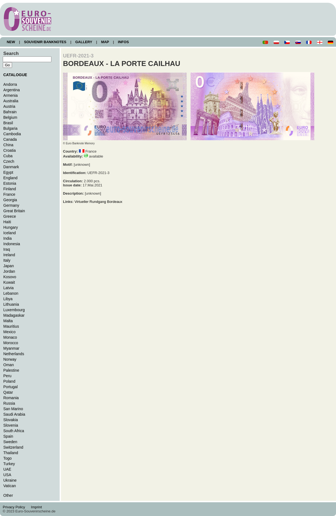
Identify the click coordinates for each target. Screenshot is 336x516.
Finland (9, 189)
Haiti (7, 222)
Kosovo (9, 277)
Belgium (10, 117)
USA (7, 475)
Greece (9, 216)
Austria (9, 106)
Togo (7, 458)
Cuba (8, 156)
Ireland (9, 255)
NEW (11, 42)
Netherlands (13, 354)
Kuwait (9, 282)
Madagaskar (13, 315)
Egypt (8, 172)
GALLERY (83, 42)
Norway (9, 359)
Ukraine (9, 480)
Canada (10, 139)
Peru (7, 376)
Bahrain (9, 112)
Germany (11, 205)
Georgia (10, 200)
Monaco (10, 337)
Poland (9, 381)
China (8, 145)
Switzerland (13, 447)
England (10, 178)
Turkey (9, 464)
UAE (7, 469)
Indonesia (11, 244)
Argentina (11, 90)
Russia (9, 403)
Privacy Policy (15, 507)
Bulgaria (10, 128)
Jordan (9, 271)
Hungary (10, 227)
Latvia (8, 288)
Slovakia (10, 420)
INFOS (123, 42)
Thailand (10, 453)
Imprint (37, 507)
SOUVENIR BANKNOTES (45, 42)
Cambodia (12, 134)
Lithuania (11, 304)
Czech (8, 161)
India (7, 238)
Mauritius (11, 326)
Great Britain (14, 211)
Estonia (9, 183)
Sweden (10, 442)
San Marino (13, 409)
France (9, 194)
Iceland (9, 233)
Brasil (8, 123)
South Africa (13, 431)
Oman (8, 365)
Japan (8, 266)
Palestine (11, 370)
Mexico (9, 332)
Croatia (9, 150)
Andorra (10, 84)
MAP (105, 42)
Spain (8, 436)
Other (8, 495)
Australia (10, 101)
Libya (8, 299)
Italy (6, 260)
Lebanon (10, 293)
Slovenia (10, 425)
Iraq (6, 249)
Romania (11, 398)
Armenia (10, 95)
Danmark (11, 167)
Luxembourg (14, 310)
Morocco (10, 343)
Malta (8, 321)
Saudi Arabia (14, 414)
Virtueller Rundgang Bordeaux (98, 202)
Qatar (8, 392)
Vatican (9, 486)
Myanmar (11, 348)
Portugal (10, 387)
